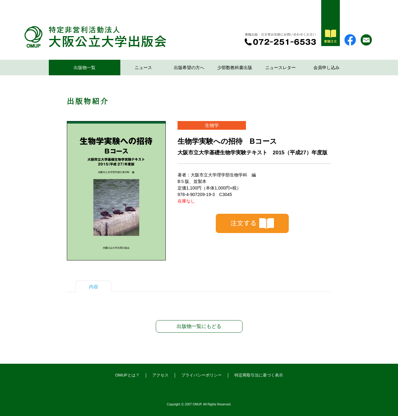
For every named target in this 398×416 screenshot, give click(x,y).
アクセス (160, 375)
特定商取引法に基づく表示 (258, 375)
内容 (93, 286)
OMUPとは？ (127, 375)
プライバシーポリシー (201, 375)
